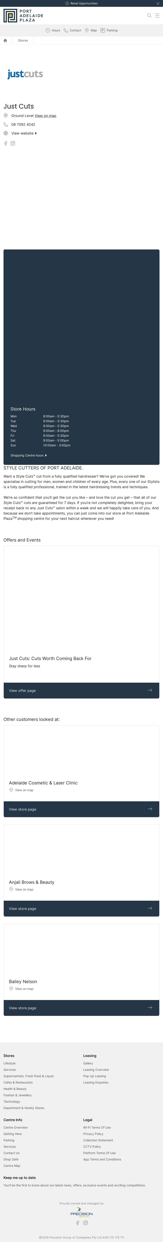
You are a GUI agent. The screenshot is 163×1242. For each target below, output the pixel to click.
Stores (23, 40)
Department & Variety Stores (24, 1108)
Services (10, 1069)
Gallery (88, 1063)
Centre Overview (16, 1127)
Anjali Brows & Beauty (31, 882)
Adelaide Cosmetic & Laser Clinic (43, 783)
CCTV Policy (92, 1146)
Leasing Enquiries (95, 1082)
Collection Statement (98, 1140)
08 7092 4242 (23, 124)
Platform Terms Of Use (99, 1153)
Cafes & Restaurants (18, 1082)
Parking (9, 1140)
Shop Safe (11, 1159)
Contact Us (11, 1153)
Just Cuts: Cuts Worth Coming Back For (50, 658)
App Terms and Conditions (102, 1159)
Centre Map (12, 1165)
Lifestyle (10, 1063)
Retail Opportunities (84, 3)
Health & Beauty (15, 1089)
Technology (12, 1101)
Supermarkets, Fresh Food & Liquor (29, 1076)
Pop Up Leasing (94, 1076)
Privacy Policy (93, 1134)
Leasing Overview (96, 1069)
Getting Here (13, 1134)
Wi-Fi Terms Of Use (97, 1127)
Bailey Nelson (23, 981)
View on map (45, 115)
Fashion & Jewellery (18, 1095)
